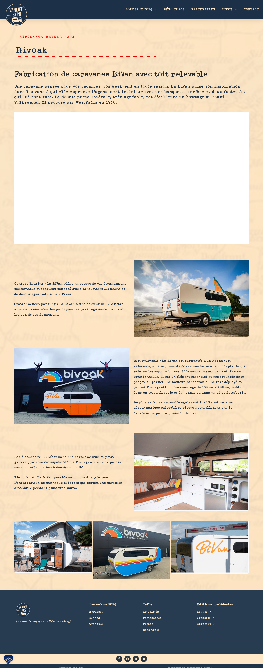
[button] (8, 659)
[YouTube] (144, 659)
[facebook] (119, 659)
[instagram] (127, 659)
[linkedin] (136, 659)
